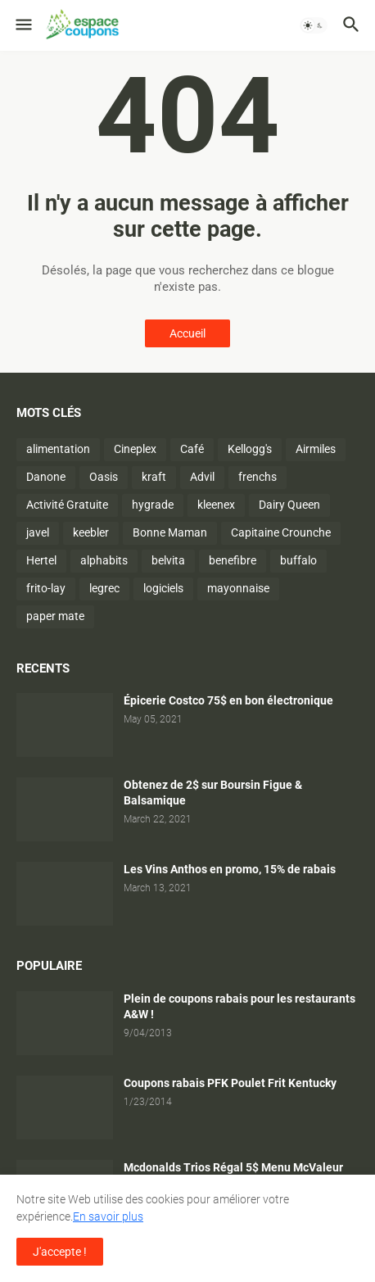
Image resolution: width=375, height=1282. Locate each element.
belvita (168, 560)
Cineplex (135, 448)
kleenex (216, 504)
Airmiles (316, 448)
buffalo (298, 560)
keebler (91, 532)
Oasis (103, 476)
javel (37, 532)
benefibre (232, 560)
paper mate (55, 616)
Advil (202, 476)
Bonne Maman (170, 532)
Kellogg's (250, 448)
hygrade (153, 504)
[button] (22, 25)
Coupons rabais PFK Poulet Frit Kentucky (230, 1082)
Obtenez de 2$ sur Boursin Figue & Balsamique (213, 792)
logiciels (163, 588)
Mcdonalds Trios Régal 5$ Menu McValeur (233, 1167)
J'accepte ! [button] (60, 1251)
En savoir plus (108, 1216)
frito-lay (46, 588)
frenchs (257, 476)
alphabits (104, 560)
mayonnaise (238, 588)
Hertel (41, 560)
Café (192, 448)
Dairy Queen (289, 504)
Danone (46, 476)
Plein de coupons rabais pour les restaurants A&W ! (239, 1006)
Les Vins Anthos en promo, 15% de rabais (230, 869)
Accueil (187, 333)
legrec (104, 588)
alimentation (58, 448)
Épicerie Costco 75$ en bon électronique (228, 700)
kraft (154, 476)
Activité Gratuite (67, 504)
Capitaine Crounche (281, 532)
